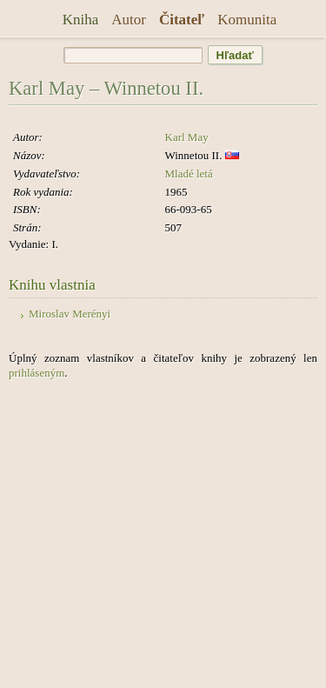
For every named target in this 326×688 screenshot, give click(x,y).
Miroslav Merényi (69, 313)
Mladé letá (189, 173)
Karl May (187, 137)
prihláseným (36, 372)
